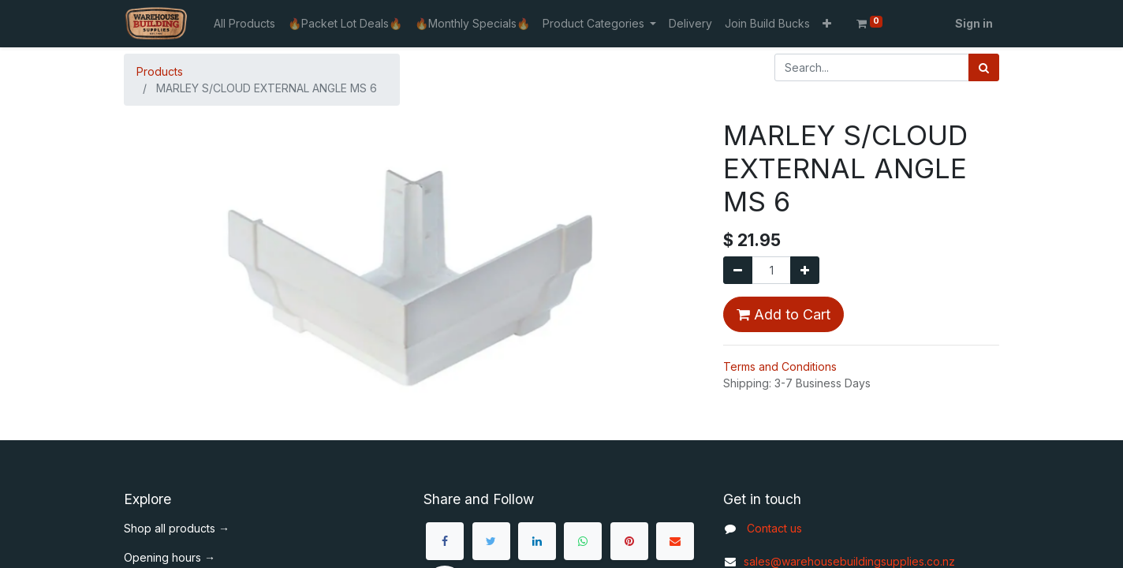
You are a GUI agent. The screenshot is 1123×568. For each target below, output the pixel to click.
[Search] (983, 67)
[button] (827, 23)
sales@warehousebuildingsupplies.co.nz (839, 561)
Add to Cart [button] (783, 314)
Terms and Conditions (780, 366)
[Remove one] (737, 270)
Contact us (774, 528)
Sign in (974, 23)
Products (159, 71)
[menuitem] (244, 23)
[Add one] (804, 270)
